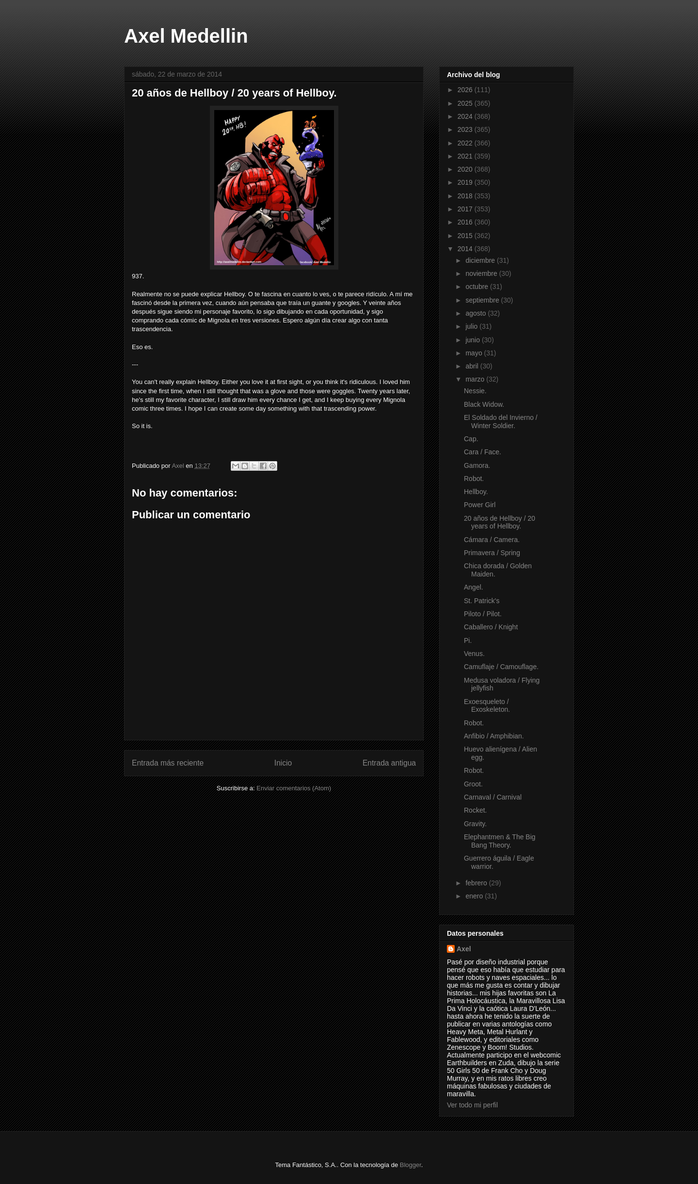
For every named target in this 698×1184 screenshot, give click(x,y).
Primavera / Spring (492, 553)
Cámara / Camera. (492, 540)
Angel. (473, 587)
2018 (466, 196)
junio (473, 340)
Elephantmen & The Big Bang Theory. (500, 841)
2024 (466, 116)
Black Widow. (484, 404)
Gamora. (477, 465)
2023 (466, 129)
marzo (475, 379)
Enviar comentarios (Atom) (293, 788)
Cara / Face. (482, 452)
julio (472, 326)
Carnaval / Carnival (493, 797)
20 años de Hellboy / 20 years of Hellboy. (499, 522)
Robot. (474, 478)
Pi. (468, 640)
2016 (466, 222)
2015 (466, 236)
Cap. (471, 439)
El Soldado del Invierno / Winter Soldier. (501, 422)
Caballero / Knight (491, 627)
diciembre (481, 260)
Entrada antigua (389, 763)
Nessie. (475, 391)
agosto (476, 313)
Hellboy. (476, 492)
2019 (466, 182)
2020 (466, 169)
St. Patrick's (481, 601)
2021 (466, 156)
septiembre (483, 300)
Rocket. (475, 810)
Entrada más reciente (168, 763)
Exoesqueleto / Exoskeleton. (487, 706)
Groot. (473, 784)
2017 (466, 209)
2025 (466, 103)
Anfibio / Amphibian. (494, 736)
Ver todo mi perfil (472, 1105)
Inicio (283, 763)
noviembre (482, 273)
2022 (466, 143)
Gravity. (475, 824)
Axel (464, 949)
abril (472, 366)
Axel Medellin (186, 36)
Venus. (474, 653)
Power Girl (479, 505)
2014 (466, 249)
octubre (477, 286)
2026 (466, 90)
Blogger (410, 1164)
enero (475, 896)
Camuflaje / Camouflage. (501, 667)
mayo (474, 353)
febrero (477, 883)
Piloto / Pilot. (483, 614)
